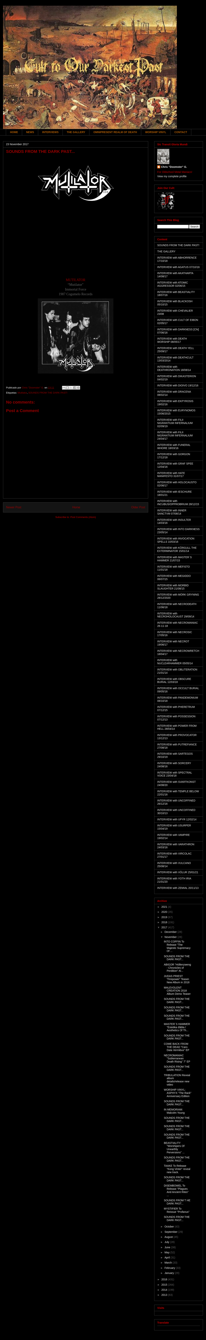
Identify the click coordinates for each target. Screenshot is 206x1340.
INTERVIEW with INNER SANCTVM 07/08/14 (171, 512)
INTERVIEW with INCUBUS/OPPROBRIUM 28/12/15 (178, 502)
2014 (164, 1289)
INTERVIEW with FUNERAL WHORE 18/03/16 (173, 446)
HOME (14, 132)
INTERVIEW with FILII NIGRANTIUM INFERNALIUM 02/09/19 (175, 423)
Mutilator (22, 392)
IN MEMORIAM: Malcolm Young (174, 1111)
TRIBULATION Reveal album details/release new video (177, 1080)
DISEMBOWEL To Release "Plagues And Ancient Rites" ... (176, 1190)
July (167, 1242)
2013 (164, 1294)
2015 (164, 1284)
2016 (164, 1279)
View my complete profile (172, 176)
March (168, 1262)
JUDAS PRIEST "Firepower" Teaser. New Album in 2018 (177, 979)
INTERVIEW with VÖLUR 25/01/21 (177, 872)
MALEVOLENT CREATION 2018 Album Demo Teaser (177, 991)
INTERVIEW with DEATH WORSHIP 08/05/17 (172, 340)
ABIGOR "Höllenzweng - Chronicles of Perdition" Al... (177, 967)
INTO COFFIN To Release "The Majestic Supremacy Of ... (177, 946)
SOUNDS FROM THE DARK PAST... (177, 958)
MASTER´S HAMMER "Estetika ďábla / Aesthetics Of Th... (177, 1027)
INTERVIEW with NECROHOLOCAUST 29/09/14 (175, 615)
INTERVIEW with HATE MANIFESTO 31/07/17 (171, 475)
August (168, 1236)
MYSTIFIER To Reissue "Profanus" (176, 1210)
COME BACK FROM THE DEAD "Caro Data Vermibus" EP (176, 1047)
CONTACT (180, 132)
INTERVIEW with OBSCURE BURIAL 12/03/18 (174, 680)
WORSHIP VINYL (155, 132)
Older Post (138, 507)
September (171, 1231)
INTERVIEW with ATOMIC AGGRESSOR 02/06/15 (172, 284)
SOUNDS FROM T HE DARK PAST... (177, 1202)
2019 (164, 917)
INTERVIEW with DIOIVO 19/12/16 (177, 385)
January (169, 1273)
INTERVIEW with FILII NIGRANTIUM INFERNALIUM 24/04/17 (175, 435)
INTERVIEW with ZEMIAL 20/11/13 (178, 887)
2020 (164, 911)
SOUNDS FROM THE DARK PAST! (47, 392)
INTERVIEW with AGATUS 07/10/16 (178, 267)
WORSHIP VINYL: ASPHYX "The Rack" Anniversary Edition (177, 1093)
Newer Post (13, 507)
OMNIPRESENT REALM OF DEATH (115, 132)
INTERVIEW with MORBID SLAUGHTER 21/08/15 (173, 587)
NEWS (30, 132)
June (167, 1247)
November (170, 937)
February (170, 1267)
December (170, 931)
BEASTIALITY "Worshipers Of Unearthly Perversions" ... (174, 1147)
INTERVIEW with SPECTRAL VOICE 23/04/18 (174, 774)
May (167, 1252)
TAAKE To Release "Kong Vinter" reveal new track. (177, 1169)
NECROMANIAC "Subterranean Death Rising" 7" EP (177, 1058)
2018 (164, 922)
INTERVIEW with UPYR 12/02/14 (176, 819)
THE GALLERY (76, 132)
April (167, 1257)
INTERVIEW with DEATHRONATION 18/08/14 (174, 368)
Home (76, 507)
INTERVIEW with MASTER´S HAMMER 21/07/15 (174, 559)
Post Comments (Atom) (83, 517)
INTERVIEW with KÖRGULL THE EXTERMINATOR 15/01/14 (177, 549)
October (169, 1226)
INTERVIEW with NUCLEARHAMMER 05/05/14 (175, 662)
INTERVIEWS (50, 132)
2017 (164, 927)
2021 (164, 906)
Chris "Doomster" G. (174, 166)
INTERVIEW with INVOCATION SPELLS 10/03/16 (175, 540)
